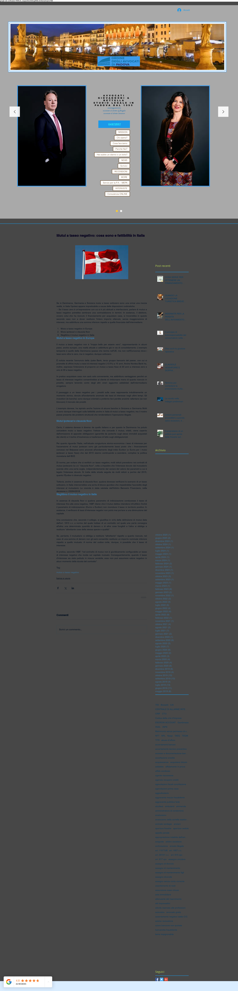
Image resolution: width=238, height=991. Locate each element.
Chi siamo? (122, 137)
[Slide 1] (121, 211)
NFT (157, 736)
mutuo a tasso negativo (67, 572)
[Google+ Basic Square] (166, 979)
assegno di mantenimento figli (169, 872)
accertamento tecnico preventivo (171, 749)
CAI (172, 705)
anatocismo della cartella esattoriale (172, 819)
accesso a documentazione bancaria (172, 753)
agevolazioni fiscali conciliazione (170, 784)
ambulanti (169, 806)
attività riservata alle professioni (170, 908)
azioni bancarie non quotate (168, 925)
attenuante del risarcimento (168, 899)
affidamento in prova (175, 766)
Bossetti (164, 705)
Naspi (170, 736)
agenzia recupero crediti (166, 780)
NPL (163, 736)
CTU (164, 713)
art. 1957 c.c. (175, 850)
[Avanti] (223, 111)
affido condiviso (162, 771)
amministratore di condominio (169, 811)
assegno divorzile (163, 877)
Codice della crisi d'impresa (168, 718)
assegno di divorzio (164, 863)
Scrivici (123, 165)
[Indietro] (15, 111)
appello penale (162, 833)
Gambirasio (183, 722)
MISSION (122, 132)
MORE (124, 177)
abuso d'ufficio (168, 740)
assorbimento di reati (165, 886)
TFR (157, 740)
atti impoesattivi (162, 903)
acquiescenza (161, 762)
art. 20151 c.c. (162, 855)
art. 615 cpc (176, 855)
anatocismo (160, 815)
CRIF (157, 713)
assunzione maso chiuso (167, 890)
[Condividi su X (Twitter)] (65, 588)
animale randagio (163, 824)
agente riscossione (164, 775)
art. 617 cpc (161, 859)
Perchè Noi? (121, 149)
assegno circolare (176, 859)
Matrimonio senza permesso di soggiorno (172, 731)
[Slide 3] (117, 211)
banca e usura (63, 578)
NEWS (124, 160)
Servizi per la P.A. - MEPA (115, 182)
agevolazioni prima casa (166, 788)
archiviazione (161, 846)
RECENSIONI (120, 171)
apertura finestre (163, 828)
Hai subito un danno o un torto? (112, 154)
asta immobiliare (163, 894)
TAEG (177, 736)
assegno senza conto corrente (169, 881)
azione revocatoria (164, 921)
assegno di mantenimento (167, 868)
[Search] (190, 102)
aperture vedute (181, 828)
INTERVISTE (121, 188)
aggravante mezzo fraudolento (170, 797)
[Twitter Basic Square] (161, 979)
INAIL (158, 727)
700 (157, 705)
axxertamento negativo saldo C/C (171, 916)
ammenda (181, 806)
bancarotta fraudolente (166, 930)
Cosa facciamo (120, 143)
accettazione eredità (165, 758)
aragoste (159, 841)
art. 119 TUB (161, 850)
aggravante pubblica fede (167, 802)
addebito (159, 766)
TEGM (185, 736)
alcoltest (159, 806)
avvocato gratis (173, 912)
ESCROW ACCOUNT (165, 722)
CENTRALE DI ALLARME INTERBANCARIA (172, 709)
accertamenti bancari (165, 744)
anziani (177, 824)
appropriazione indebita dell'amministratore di (172, 837)
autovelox (160, 912)
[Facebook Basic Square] (157, 979)
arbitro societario (174, 841)
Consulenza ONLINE (117, 194)
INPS (164, 727)
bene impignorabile (164, 934)
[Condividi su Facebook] (57, 588)
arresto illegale (177, 846)
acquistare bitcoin (178, 762)
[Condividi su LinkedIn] (72, 588)
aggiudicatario (162, 793)
